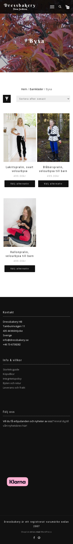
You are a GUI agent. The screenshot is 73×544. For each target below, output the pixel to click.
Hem (24, 89)
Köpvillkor (9, 374)
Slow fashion (20, 9)
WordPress (46, 532)
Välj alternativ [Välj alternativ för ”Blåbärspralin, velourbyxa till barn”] (53, 183)
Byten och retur (12, 383)
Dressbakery (20, 5)
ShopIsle (25, 532)
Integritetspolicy (12, 378)
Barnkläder (36, 89)
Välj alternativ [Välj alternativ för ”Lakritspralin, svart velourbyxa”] (20, 183)
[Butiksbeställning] (43, 99)
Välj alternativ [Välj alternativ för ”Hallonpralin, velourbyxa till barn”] (20, 268)
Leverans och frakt (14, 387)
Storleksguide (11, 369)
